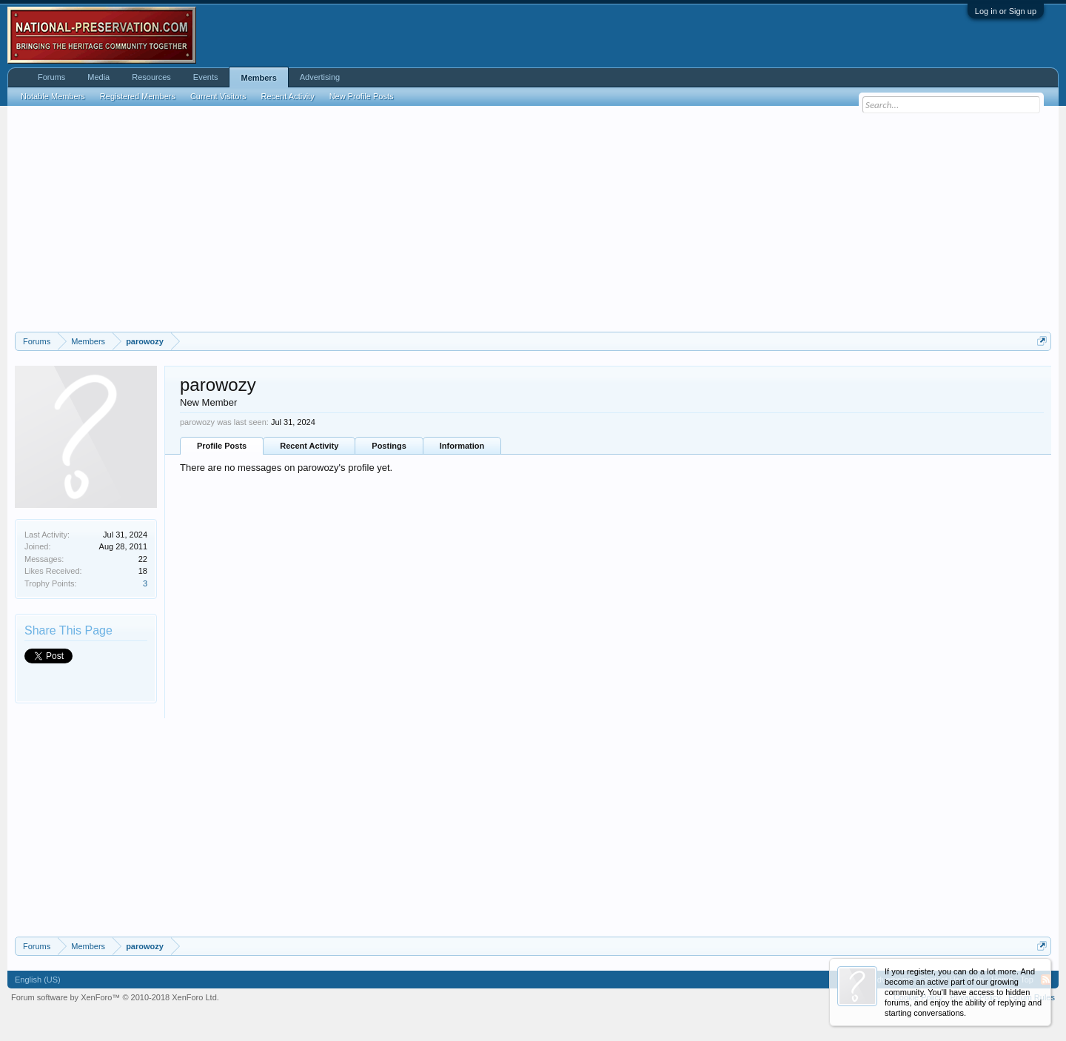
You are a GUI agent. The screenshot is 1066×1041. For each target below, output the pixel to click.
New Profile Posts (361, 96)
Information (462, 445)
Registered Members (137, 96)
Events (205, 77)
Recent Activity (309, 445)
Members (258, 77)
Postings (389, 445)
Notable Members (53, 96)
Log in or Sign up (1005, 11)
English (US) (38, 979)
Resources (151, 77)
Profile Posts (222, 445)
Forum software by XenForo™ (115, 997)
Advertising (320, 77)
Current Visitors (218, 96)
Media (98, 77)
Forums (51, 77)
